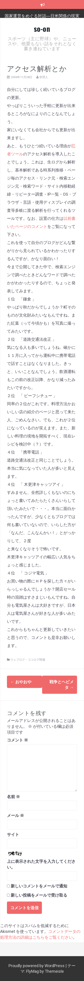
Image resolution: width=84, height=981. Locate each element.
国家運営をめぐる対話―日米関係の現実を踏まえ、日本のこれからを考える (42, 18)
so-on (42, 28)
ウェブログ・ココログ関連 (27, 659)
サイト (13, 834)
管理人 (43, 77)
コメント (17, 740)
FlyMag (32, 971)
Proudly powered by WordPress (37, 965)
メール (15, 815)
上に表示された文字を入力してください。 (41, 864)
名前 (13, 796)
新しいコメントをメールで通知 (39, 886)
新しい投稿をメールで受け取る (39, 895)
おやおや (20, 681)
